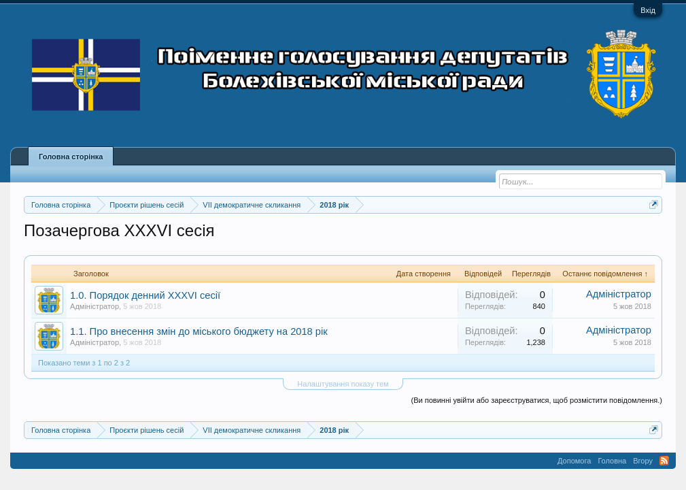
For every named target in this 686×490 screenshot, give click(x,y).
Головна (612, 461)
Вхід (647, 10)
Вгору (643, 461)
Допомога (574, 461)
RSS (664, 461)
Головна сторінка (71, 156)
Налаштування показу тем (342, 384)
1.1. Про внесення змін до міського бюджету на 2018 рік (199, 331)
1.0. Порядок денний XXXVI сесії (145, 295)
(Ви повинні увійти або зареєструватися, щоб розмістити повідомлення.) (536, 400)
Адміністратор (94, 306)
